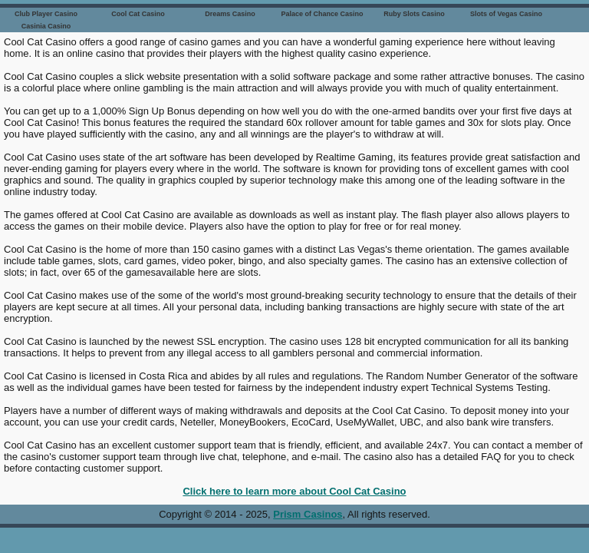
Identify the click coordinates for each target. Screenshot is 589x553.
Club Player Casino (46, 14)
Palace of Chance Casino (322, 14)
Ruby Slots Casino (414, 14)
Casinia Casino (46, 26)
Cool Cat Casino (138, 14)
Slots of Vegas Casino (506, 14)
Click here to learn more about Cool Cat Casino (294, 491)
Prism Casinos (307, 514)
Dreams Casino (230, 14)
